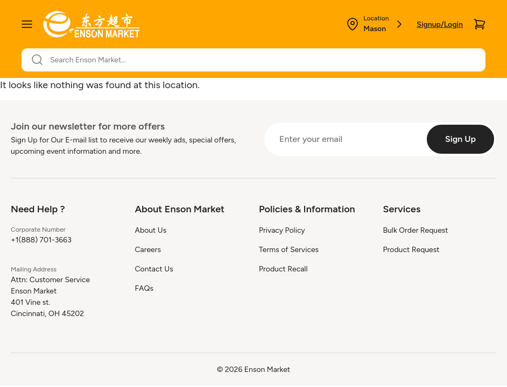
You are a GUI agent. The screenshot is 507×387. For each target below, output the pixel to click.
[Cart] (479, 24)
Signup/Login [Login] (440, 24)
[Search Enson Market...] (260, 60)
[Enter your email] (344, 139)
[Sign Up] (460, 139)
